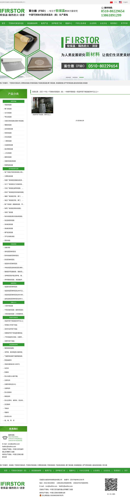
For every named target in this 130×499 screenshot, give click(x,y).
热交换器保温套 (9, 220)
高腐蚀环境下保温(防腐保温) (13, 333)
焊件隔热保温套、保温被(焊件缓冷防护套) (14, 279)
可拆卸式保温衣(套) (16, 23)
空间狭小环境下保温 (11, 325)
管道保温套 (8, 105)
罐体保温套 (8, 157)
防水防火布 (8, 416)
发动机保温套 (9, 224)
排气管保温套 (87, 465)
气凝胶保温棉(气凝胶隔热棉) (13, 356)
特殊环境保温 (70, 92)
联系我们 (113, 23)
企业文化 (103, 23)
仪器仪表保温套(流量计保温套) (14, 121)
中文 (115, 2)
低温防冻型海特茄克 (11, 287)
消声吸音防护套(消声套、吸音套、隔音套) (14, 275)
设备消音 (7, 247)
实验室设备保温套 (10, 161)
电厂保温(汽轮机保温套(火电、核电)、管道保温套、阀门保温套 (14, 172)
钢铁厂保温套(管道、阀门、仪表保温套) (14, 196)
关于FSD (124, 23)
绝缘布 (7, 412)
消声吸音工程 (56, 23)
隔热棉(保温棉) (9, 348)
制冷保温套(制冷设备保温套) (13, 216)
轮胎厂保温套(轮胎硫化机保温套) (14, 180)
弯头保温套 (8, 117)
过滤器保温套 (9, 145)
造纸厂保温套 (9, 212)
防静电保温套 (9, 165)
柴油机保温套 (9, 228)
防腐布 (7, 372)
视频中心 (68, 23)
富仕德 (104, 465)
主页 (41, 92)
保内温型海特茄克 (10, 251)
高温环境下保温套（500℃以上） (42, 114)
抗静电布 (7, 388)
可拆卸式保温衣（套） (56, 92)
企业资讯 (93, 23)
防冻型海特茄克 (9, 259)
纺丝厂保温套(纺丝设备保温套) (14, 192)
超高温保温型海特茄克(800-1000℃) (14, 299)
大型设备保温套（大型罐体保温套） (14, 314)
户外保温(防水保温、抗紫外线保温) (14, 337)
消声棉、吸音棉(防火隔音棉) (13, 352)
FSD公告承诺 (81, 23)
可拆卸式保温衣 (20, 465)
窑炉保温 (7, 240)
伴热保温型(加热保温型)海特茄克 (14, 267)
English (125, 2)
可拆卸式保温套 (31, 465)
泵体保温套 (8, 133)
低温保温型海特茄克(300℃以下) (14, 291)
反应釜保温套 (9, 129)
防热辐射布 (8, 360)
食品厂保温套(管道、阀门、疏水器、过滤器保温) (14, 200)
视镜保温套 (8, 125)
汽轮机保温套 (60, 465)
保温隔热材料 (32, 23)
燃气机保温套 (9, 232)
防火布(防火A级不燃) (11, 376)
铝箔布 (7, 368)
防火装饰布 (8, 392)
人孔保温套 (8, 153)
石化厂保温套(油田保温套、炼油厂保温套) (14, 188)
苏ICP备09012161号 (77, 480)
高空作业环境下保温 (11, 329)
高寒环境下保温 (9, 341)
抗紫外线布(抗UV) (10, 384)
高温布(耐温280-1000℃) (12, 364)
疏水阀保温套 (9, 149)
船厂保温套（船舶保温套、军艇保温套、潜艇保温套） (14, 204)
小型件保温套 (9, 306)
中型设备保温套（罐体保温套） (14, 310)
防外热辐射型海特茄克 (12, 255)
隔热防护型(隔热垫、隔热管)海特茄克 (14, 271)
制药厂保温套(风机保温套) (13, 208)
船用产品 (44, 23)
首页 (3, 23)
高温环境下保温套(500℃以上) (14, 321)
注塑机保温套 (9, 176)
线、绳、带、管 (9, 420)
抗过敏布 (7, 404)
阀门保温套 (8, 109)
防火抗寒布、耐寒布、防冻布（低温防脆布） (14, 400)
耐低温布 (7, 396)
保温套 (11, 465)
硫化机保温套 (97, 465)
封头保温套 (8, 137)
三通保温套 (8, 141)
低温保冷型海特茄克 (11, 263)
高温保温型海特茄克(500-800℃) (14, 295)
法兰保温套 (8, 113)
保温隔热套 (78, 465)
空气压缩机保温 (9, 236)
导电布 (7, 408)
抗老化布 (7, 380)
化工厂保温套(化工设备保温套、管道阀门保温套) (14, 184)
